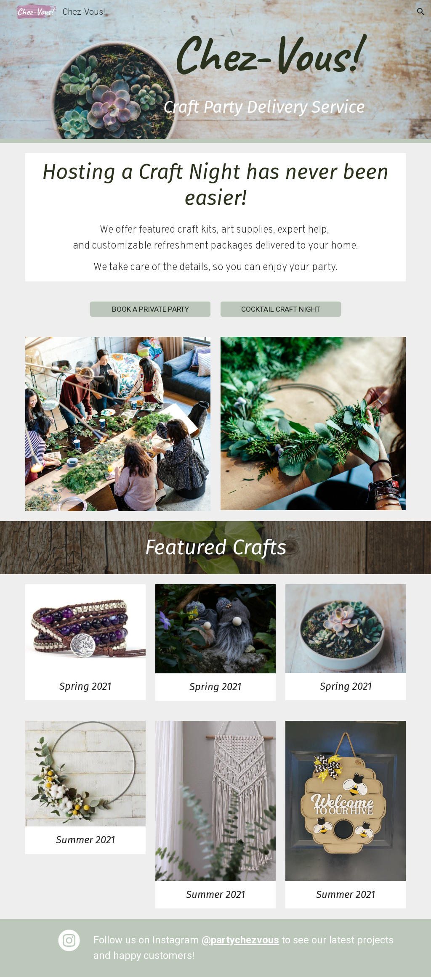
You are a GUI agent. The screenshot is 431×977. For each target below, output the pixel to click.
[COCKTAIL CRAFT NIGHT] (281, 309)
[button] (421, 12)
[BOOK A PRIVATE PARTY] (150, 309)
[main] (264, 72)
